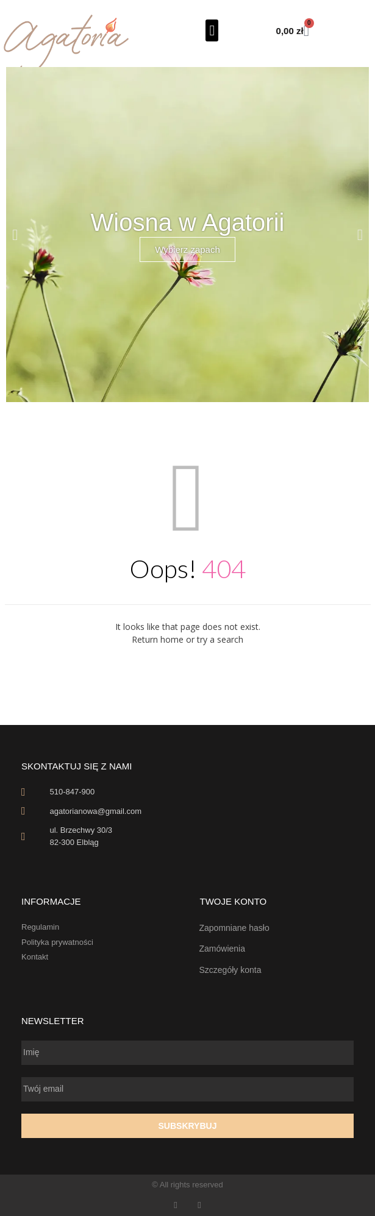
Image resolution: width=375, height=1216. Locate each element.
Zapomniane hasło (234, 928)
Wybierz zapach (187, 249)
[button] (211, 30)
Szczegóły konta (230, 970)
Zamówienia (222, 948)
